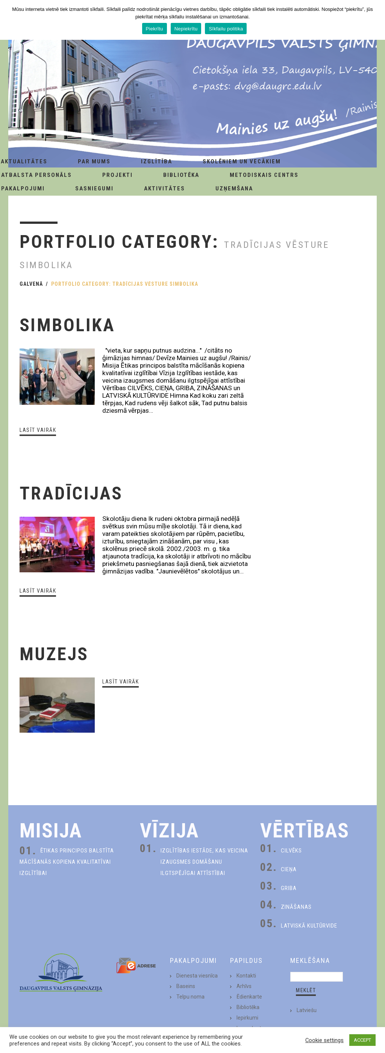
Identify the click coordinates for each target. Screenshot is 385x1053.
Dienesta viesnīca (197, 976)
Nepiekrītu (186, 29)
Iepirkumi (247, 1018)
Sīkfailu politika (226, 29)
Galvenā (31, 284)
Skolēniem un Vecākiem (242, 161)
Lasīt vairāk (38, 430)
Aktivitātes (164, 188)
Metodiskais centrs (264, 175)
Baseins (185, 986)
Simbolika (67, 325)
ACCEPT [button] (362, 1040)
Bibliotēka (181, 175)
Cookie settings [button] (324, 1040)
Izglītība (156, 161)
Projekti (117, 175)
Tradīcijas (71, 493)
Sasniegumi (94, 188)
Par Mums (94, 161)
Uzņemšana (234, 188)
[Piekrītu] (375, 20)
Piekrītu (154, 29)
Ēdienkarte (249, 997)
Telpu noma (190, 997)
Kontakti (246, 976)
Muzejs (54, 654)
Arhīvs (244, 986)
